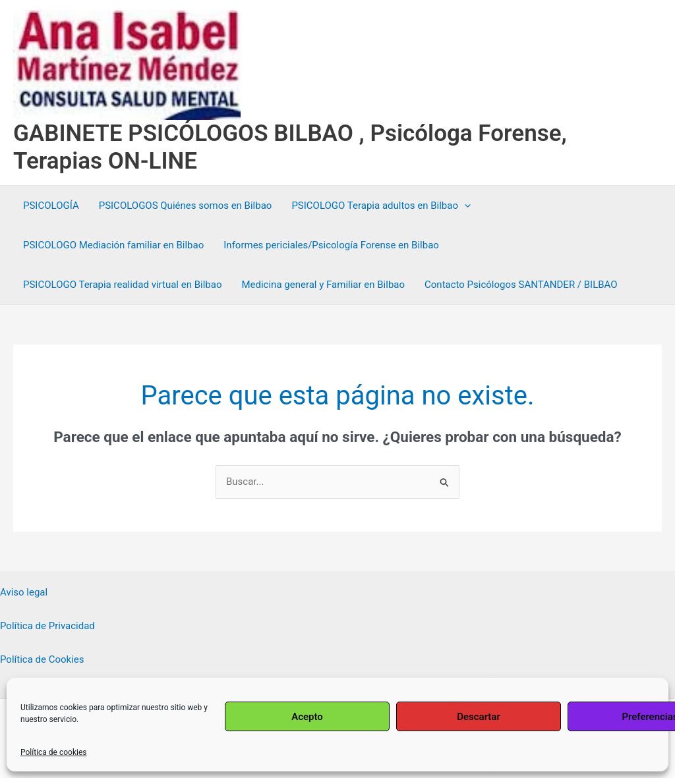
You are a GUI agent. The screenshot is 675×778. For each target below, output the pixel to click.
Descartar (478, 717)
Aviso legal (23, 592)
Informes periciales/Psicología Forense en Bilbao (331, 245)
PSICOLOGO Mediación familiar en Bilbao (113, 245)
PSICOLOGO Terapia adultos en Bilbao (381, 205)
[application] (464, 205)
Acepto (307, 717)
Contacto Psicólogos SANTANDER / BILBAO (521, 285)
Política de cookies (53, 752)
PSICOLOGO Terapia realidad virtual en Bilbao (122, 285)
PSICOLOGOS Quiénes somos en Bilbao (185, 205)
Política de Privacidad (47, 626)
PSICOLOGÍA (51, 205)
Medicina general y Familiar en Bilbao (323, 285)
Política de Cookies (42, 659)
